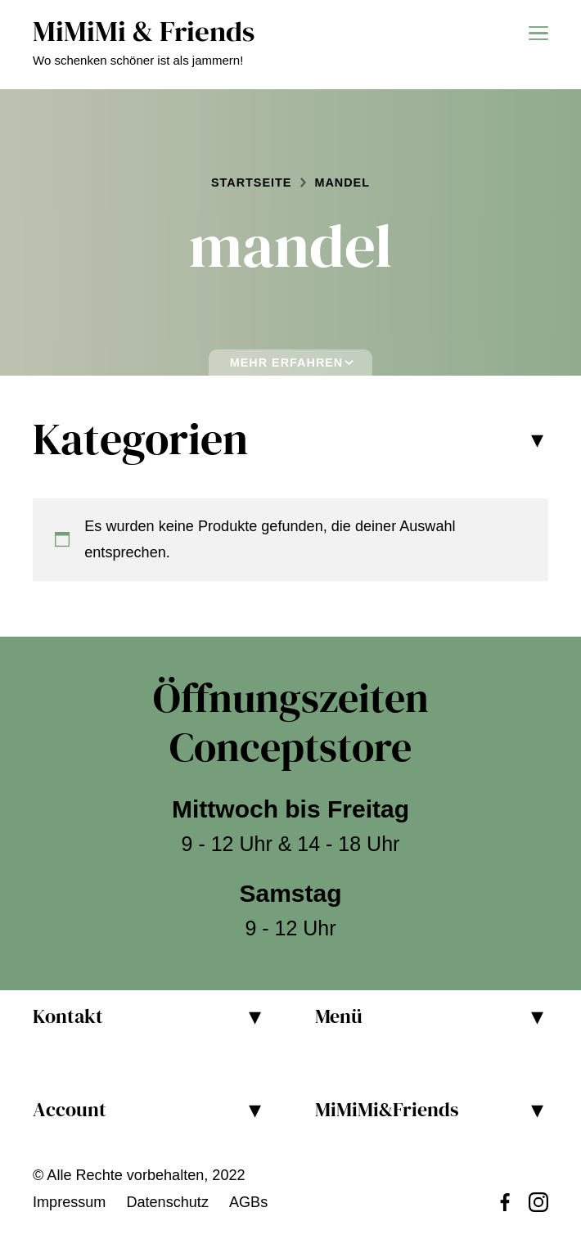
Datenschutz (167, 1202)
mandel (342, 182)
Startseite (251, 182)
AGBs (248, 1202)
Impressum (69, 1202)
